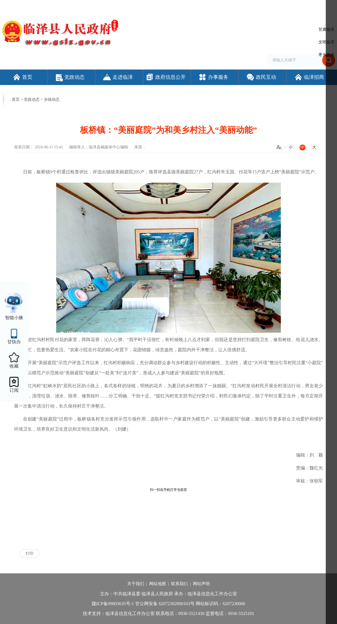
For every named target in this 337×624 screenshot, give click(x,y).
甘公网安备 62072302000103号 (165, 603)
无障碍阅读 (271, 6)
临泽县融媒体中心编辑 (108, 147)
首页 (22, 77)
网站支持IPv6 (201, 6)
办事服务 (213, 77)
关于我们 (135, 583)
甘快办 (14, 341)
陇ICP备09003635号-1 (113, 603)
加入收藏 (240, 6)
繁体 (254, 6)
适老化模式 (299, 6)
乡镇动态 (52, 99)
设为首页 (222, 6)
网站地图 (157, 583)
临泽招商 (309, 77)
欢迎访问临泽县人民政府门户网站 (28, 6)
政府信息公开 (165, 77)
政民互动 (261, 77)
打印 (29, 553)
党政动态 (70, 77)
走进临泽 (118, 77)
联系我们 (179, 583)
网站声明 (201, 583)
